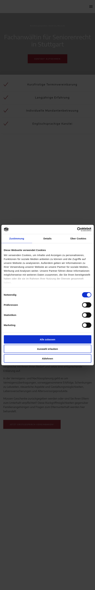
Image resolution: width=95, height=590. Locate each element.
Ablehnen (47, 358)
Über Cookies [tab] (78, 238)
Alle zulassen (47, 339)
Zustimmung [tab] (16, 238)
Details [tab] (48, 238)
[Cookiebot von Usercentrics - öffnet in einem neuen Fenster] (77, 229)
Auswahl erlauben (47, 349)
